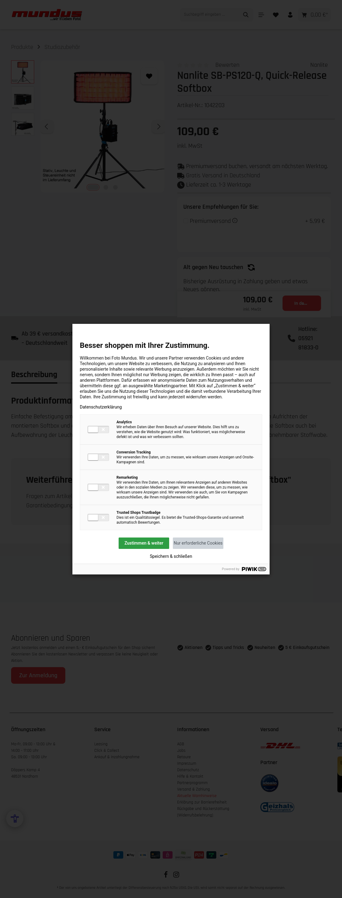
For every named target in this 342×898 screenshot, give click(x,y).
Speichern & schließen (171, 556)
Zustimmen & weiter (143, 543)
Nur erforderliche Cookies (198, 543)
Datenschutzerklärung (101, 407)
